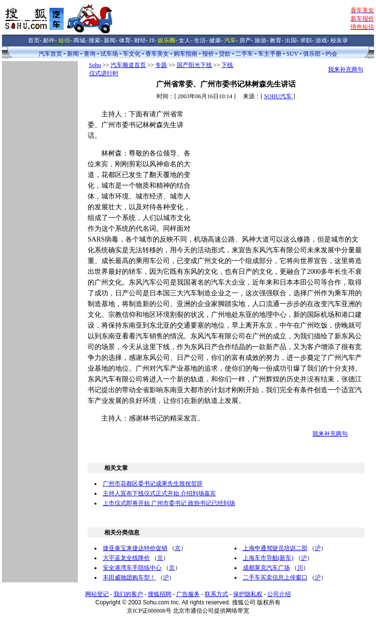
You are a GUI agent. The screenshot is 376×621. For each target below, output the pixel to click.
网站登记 (97, 594)
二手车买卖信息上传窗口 (275, 577)
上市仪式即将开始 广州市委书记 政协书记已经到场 (169, 503)
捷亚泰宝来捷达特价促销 (135, 548)
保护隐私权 (247, 594)
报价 (208, 53)
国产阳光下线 (194, 65)
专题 (161, 65)
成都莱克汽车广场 (266, 567)
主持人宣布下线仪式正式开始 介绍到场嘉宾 (159, 493)
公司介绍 (279, 594)
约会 (331, 53)
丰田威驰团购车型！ (129, 577)
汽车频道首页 (128, 65)
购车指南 (185, 53)
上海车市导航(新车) (268, 557)
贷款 (225, 53)
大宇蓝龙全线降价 (126, 557)
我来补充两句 (345, 69)
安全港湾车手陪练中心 (132, 567)
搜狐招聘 (159, 594)
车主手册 (270, 53)
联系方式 (216, 594)
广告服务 (188, 594)
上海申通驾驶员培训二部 (275, 548)
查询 (89, 53)
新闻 (73, 53)
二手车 (244, 53)
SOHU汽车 (278, 96)
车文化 (132, 53)
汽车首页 (50, 53)
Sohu (95, 65)
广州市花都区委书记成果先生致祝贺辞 (153, 483)
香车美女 (157, 53)
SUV (292, 53)
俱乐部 (312, 53)
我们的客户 (128, 594)
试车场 (109, 53)
